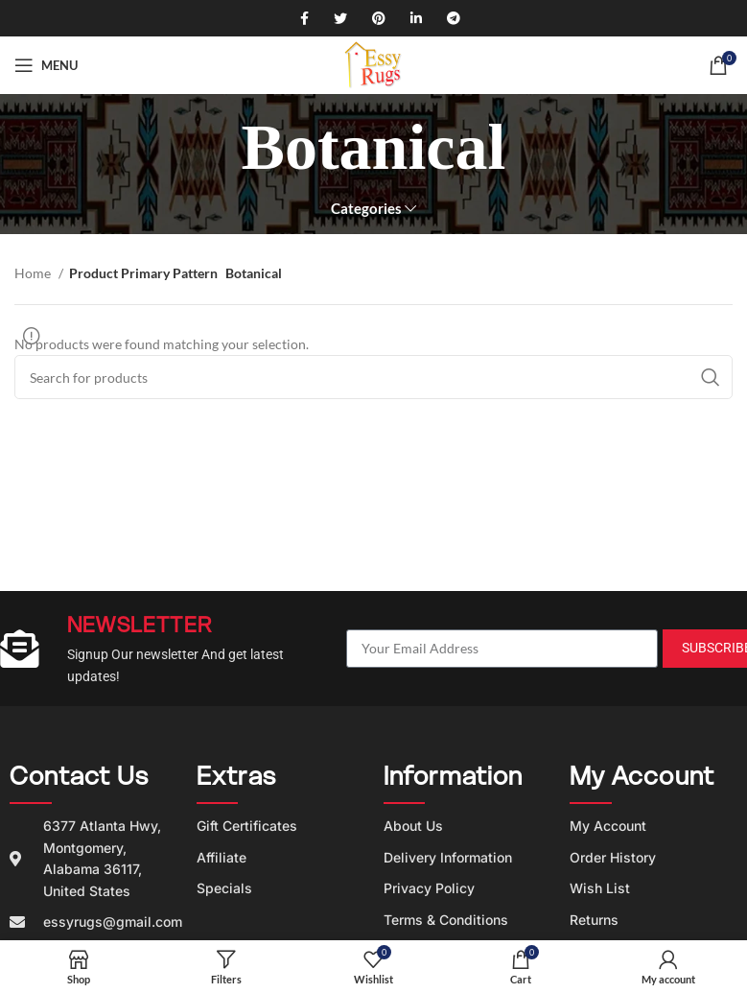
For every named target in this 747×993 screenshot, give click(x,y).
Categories (366, 208)
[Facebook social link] (298, 18)
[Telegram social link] (447, 18)
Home (34, 273)
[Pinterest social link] (372, 18)
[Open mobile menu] (46, 65)
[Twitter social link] (334, 18)
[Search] (373, 377)
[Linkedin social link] (409, 18)
